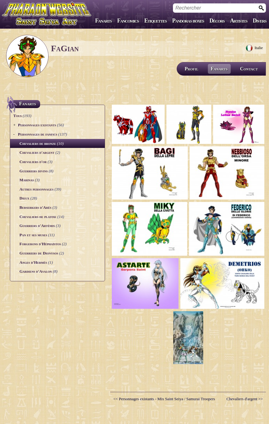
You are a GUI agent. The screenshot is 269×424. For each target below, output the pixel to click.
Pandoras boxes (188, 21)
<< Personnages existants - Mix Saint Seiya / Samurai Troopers (164, 399)
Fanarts (103, 21)
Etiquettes (155, 21)
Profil (192, 68)
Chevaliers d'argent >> (244, 399)
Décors (217, 21)
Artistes (238, 21)
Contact (249, 68)
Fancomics (128, 21)
